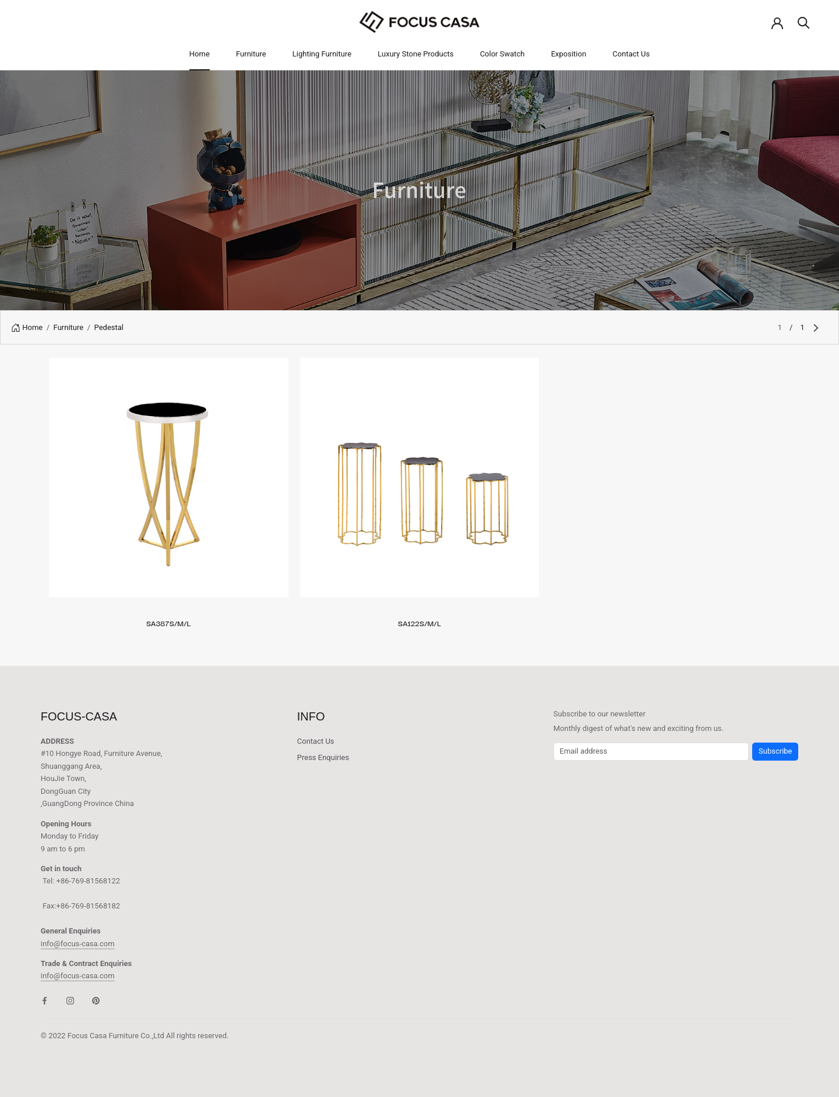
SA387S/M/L (168, 623)
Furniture (251, 53)
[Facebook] (44, 1000)
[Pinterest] (96, 1000)
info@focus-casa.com (78, 943)
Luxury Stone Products (415, 53)
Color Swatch (502, 53)
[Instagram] (70, 1000)
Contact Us (631, 53)
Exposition (568, 53)
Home (199, 53)
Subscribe (775, 751)
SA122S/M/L (419, 623)
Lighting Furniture (321, 53)
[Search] (804, 22)
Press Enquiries (323, 757)
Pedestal (109, 327)
